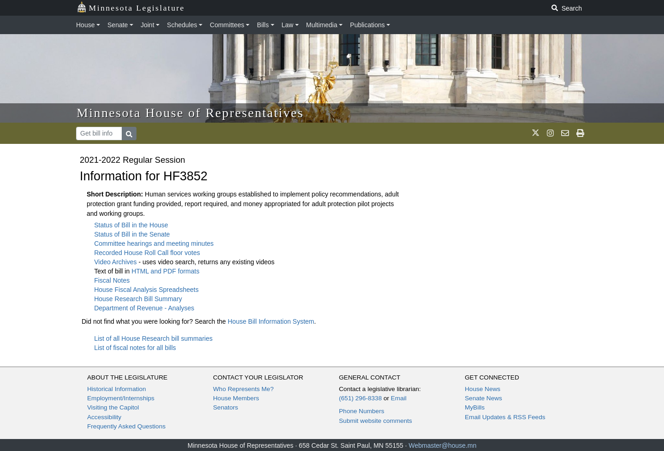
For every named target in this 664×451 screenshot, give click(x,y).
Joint (147, 25)
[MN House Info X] (535, 133)
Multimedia (322, 25)
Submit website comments (375, 420)
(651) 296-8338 (360, 398)
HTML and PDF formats (165, 271)
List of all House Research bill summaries (153, 338)
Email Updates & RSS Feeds (505, 417)
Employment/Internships (120, 398)
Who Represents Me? (243, 389)
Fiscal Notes (112, 280)
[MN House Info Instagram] (550, 133)
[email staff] (565, 133)
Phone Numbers (361, 411)
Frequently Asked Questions (126, 426)
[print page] (580, 133)
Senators (225, 407)
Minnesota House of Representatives (190, 113)
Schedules (182, 25)
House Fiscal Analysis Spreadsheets (146, 289)
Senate (117, 25)
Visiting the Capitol (113, 407)
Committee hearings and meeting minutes (153, 243)
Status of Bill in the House (131, 225)
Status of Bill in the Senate (132, 234)
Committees (227, 25)
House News (482, 389)
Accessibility (104, 417)
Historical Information (116, 389)
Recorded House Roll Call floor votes (147, 252)
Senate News (483, 398)
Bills (263, 25)
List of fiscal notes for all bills (135, 347)
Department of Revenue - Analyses (144, 308)
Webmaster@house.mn (442, 445)
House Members (236, 398)
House (85, 25)
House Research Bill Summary (138, 299)
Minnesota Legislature (131, 7)
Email (399, 398)
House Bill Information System (271, 321)
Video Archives (116, 262)
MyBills (475, 407)
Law (288, 25)
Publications (367, 25)
